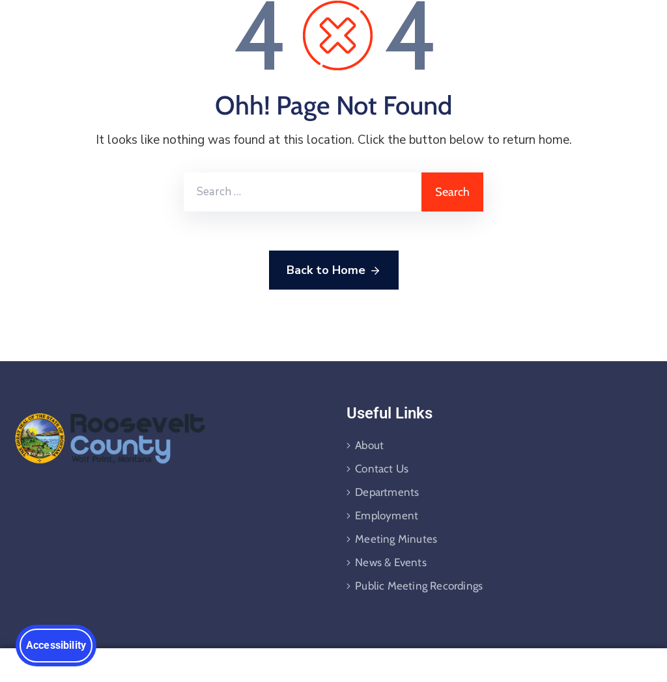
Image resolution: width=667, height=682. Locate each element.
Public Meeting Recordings (419, 585)
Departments (387, 491)
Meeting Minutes (396, 538)
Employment (386, 515)
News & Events (391, 562)
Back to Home (334, 270)
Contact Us (381, 468)
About (369, 445)
